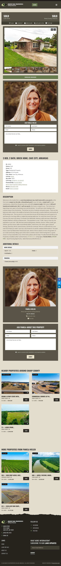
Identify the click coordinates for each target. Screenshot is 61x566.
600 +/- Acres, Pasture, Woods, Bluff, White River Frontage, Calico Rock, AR (42, 475)
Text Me (30, 318)
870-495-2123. (31, 236)
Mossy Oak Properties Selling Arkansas (16, 184)
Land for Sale (5, 547)
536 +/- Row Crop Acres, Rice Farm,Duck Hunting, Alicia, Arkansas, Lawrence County (10, 475)
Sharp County (48, 18)
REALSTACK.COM (56, 563)
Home (2, 544)
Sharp (12, 176)
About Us (4, 550)
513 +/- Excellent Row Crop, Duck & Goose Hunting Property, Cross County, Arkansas (10, 506)
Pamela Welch (18, 182)
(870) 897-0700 (14, 186)
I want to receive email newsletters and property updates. (31, 145)
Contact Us (4, 553)
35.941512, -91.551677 (18, 180)
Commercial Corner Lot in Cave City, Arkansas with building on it (40, 396)
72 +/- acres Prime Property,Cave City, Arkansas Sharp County (11, 427)
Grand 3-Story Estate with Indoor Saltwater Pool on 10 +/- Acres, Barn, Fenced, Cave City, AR (11, 396)
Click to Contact (14, 188)
